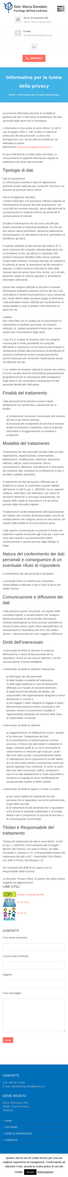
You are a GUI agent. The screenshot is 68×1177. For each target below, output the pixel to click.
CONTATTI (11, 1140)
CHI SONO (11, 1127)
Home (12, 94)
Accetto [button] (30, 1172)
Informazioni (45, 1171)
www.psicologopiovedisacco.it (34, 147)
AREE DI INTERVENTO (18, 1133)
